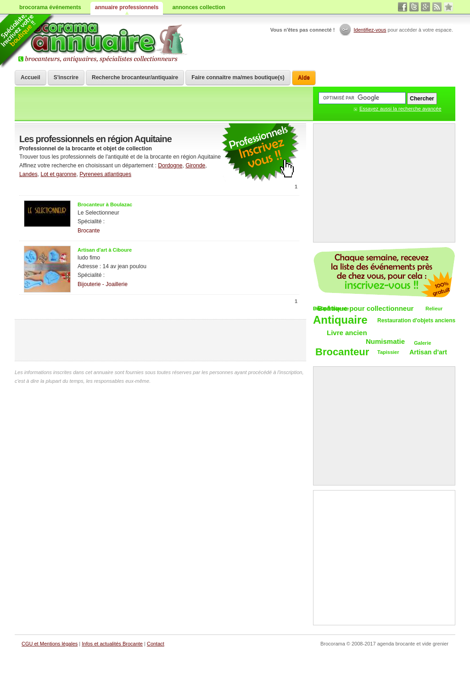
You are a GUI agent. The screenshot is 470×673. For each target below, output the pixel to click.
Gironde (195, 165)
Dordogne (170, 165)
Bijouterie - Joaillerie (103, 284)
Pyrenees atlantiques (105, 174)
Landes (28, 174)
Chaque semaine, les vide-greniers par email (384, 272)
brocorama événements (50, 7)
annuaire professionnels (127, 7)
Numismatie (385, 341)
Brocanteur (342, 352)
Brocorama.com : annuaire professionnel (102, 41)
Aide (304, 77)
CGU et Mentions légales (50, 643)
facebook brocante (402, 6)
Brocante (89, 230)
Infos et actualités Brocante (112, 643)
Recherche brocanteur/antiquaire (135, 77)
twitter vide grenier (414, 6)
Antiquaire (340, 320)
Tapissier (388, 352)
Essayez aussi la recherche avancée (400, 108)
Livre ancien (347, 332)
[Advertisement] (160, 340)
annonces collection (198, 7)
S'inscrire (66, 77)
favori (448, 6)
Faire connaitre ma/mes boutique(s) (238, 77)
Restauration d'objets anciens (416, 320)
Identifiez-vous (370, 30)
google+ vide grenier (425, 6)
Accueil (30, 77)
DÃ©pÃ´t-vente (331, 308)
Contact (155, 643)
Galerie (422, 343)
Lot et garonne (58, 174)
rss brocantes (437, 6)
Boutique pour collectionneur (366, 308)
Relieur (433, 308)
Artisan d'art (428, 352)
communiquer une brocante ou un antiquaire (260, 152)
